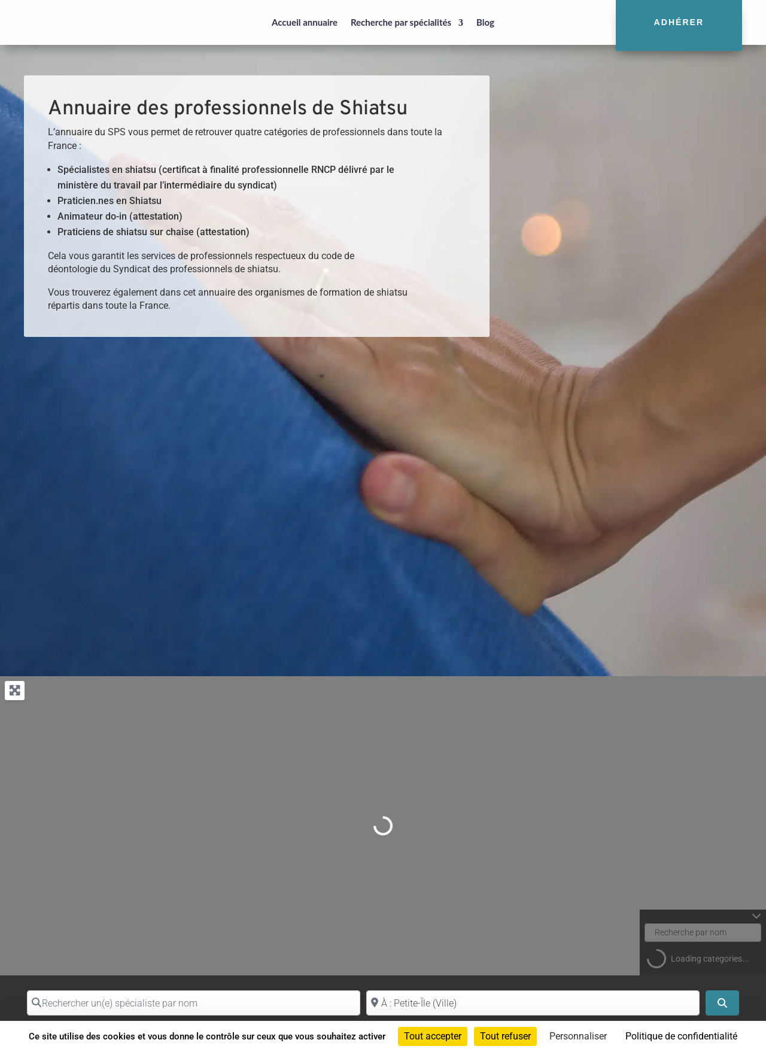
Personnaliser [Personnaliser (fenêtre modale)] (578, 1036)
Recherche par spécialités (401, 22)
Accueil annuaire (305, 22)
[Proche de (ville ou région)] (533, 1002)
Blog (485, 22)
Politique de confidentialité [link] (681, 1036)
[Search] (722, 1002)
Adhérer (679, 22)
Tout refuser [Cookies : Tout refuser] (505, 1036)
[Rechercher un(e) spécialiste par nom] (193, 1002)
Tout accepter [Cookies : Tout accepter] (432, 1036)
